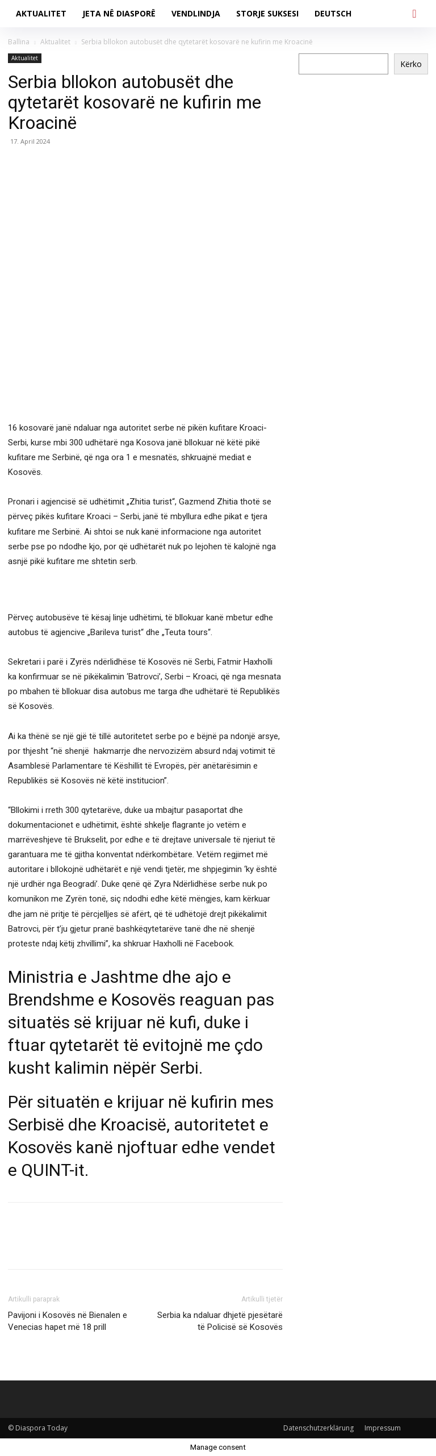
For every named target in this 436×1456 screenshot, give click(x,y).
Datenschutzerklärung (318, 1428)
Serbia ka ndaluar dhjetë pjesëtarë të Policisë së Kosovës (220, 1321)
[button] (414, 13)
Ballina (19, 42)
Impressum (382, 1428)
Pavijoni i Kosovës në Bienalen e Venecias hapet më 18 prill (67, 1321)
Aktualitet (55, 42)
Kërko (411, 64)
